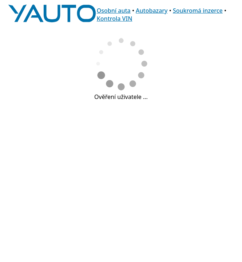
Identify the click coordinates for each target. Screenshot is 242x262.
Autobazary (152, 11)
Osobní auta (114, 11)
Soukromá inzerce (198, 11)
